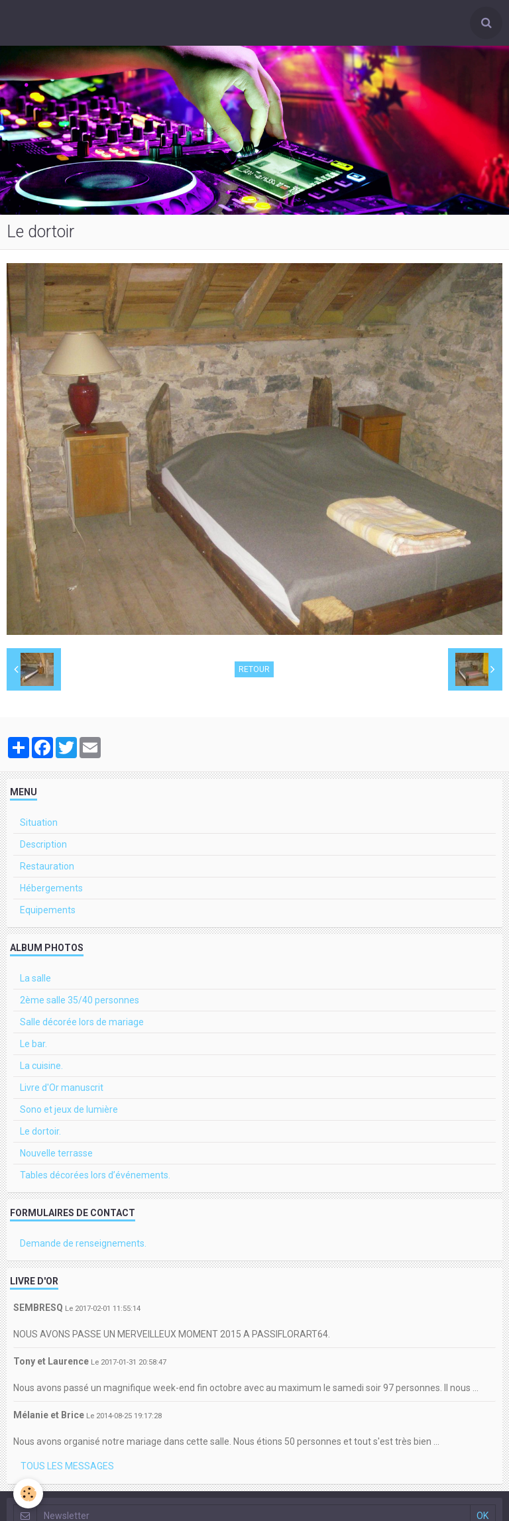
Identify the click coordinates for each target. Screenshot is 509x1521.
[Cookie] (28, 1493)
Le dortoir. (40, 1131)
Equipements (48, 910)
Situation (39, 822)
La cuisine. (41, 1065)
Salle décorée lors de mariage (82, 1022)
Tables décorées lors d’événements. (95, 1175)
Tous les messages (67, 1466)
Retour (254, 669)
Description (43, 844)
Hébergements (51, 888)
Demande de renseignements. (83, 1243)
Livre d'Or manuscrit (61, 1087)
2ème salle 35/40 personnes (79, 1000)
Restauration (47, 866)
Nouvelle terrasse (56, 1153)
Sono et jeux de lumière (69, 1109)
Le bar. (33, 1044)
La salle (35, 978)
